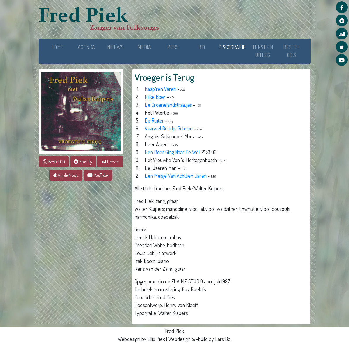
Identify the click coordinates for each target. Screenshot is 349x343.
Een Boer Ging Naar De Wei (172, 152)
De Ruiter (154, 120)
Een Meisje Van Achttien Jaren (176, 176)
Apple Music (66, 175)
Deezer (110, 162)
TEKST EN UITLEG (262, 51)
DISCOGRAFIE (233, 46)
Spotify (83, 162)
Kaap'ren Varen (160, 89)
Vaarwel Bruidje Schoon (169, 128)
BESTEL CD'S (291, 51)
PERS (173, 47)
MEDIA (144, 47)
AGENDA (86, 47)
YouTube (97, 175)
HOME (57, 47)
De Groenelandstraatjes (168, 104)
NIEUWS (115, 47)
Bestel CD (54, 162)
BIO (201, 47)
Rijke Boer (155, 97)
